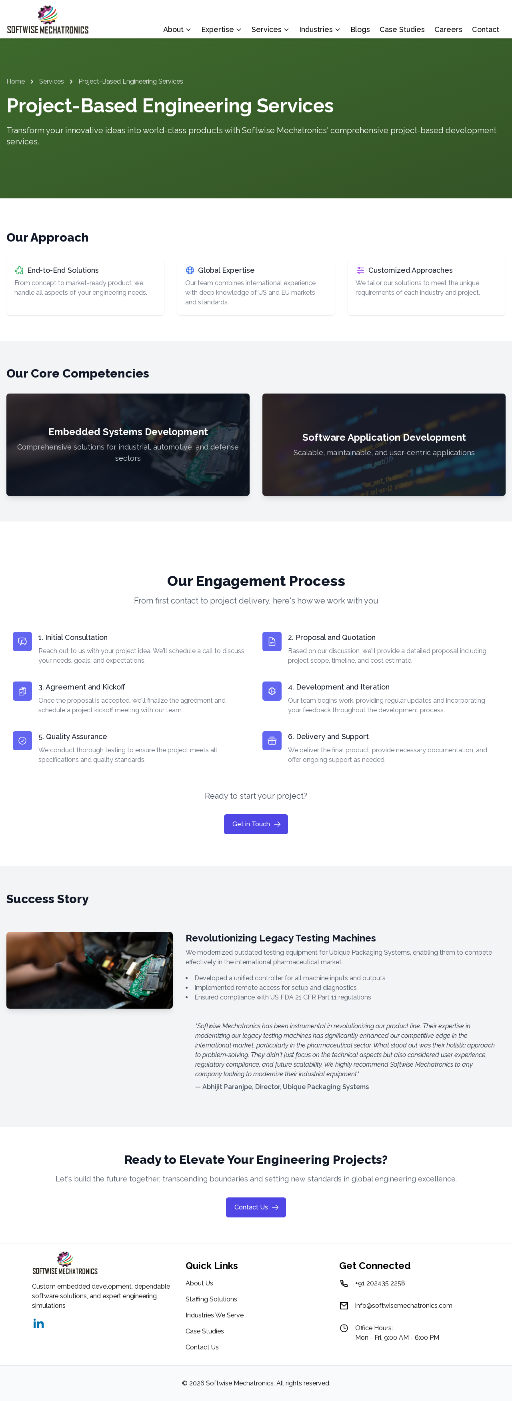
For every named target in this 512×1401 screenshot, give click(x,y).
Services (271, 29)
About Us (199, 1283)
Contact (485, 29)
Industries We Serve (215, 1315)
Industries (320, 29)
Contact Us (256, 1207)
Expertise (221, 29)
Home (15, 81)
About (177, 29)
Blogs (360, 29)
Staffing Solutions (211, 1299)
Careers (448, 29)
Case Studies (402, 29)
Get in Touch (256, 824)
